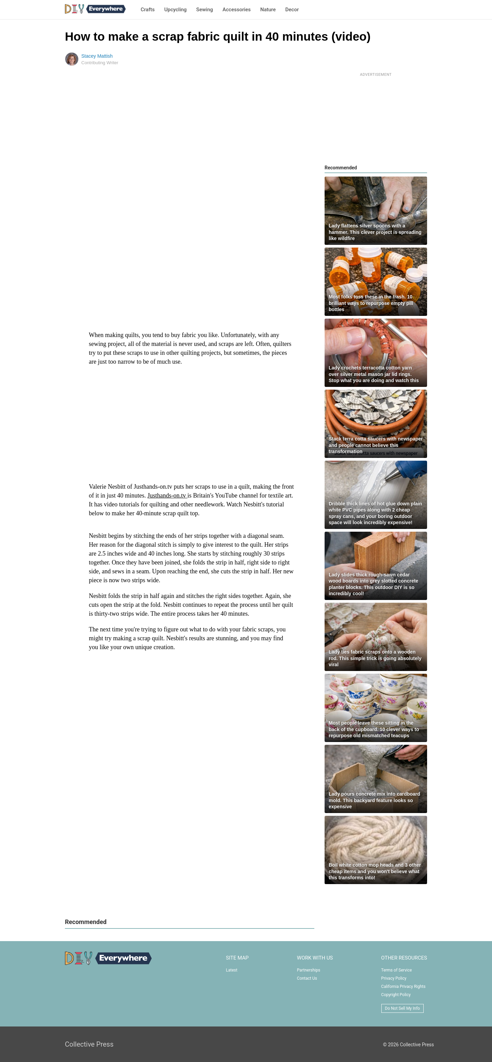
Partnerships (308, 970)
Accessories (236, 9)
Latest (231, 970)
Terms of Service (396, 970)
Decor (292, 9)
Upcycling (175, 9)
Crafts (148, 9)
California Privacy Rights (403, 986)
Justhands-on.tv (168, 495)
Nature (268, 9)
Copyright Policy (396, 994)
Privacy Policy (394, 978)
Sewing (204, 9)
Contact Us (307, 978)
